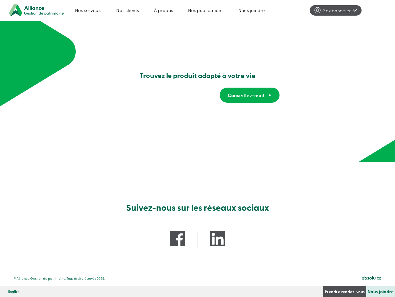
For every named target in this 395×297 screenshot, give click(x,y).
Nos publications (205, 10)
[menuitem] (14, 291)
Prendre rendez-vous (316, 291)
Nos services (88, 10)
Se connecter (337, 10)
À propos (163, 10)
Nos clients (127, 10)
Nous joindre (251, 10)
